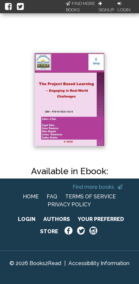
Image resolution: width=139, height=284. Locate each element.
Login (123, 7)
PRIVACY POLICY (69, 204)
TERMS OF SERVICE (90, 196)
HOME (31, 196)
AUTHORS (56, 219)
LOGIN (26, 219)
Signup (106, 7)
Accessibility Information (99, 263)
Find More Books (80, 7)
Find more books (97, 187)
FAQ (52, 196)
